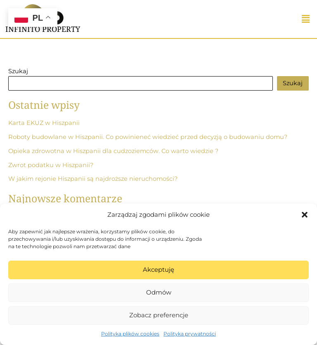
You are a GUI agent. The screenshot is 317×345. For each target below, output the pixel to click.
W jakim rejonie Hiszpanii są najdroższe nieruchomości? (92, 178)
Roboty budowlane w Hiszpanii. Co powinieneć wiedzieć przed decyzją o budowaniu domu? (147, 137)
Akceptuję (158, 269)
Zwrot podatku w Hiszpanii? (50, 165)
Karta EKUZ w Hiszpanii (44, 123)
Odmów (158, 292)
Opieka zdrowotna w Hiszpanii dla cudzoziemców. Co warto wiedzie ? (113, 151)
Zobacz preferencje (158, 315)
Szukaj (18, 71)
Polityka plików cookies (130, 334)
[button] (304, 215)
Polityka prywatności (189, 334)
